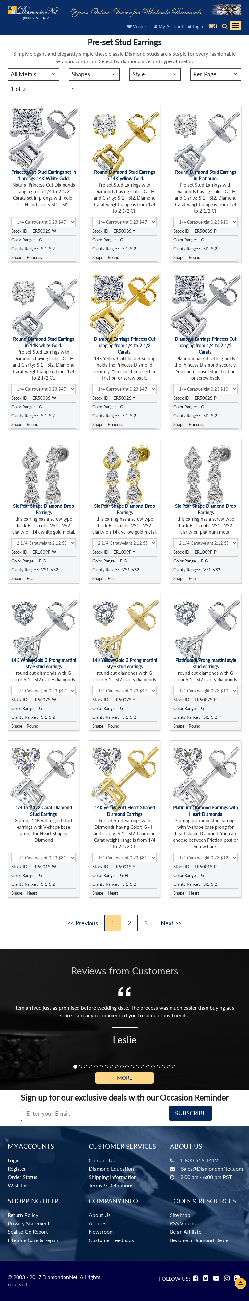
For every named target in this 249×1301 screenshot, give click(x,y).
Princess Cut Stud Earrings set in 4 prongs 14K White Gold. (43, 175)
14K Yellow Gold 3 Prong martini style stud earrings (124, 663)
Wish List (18, 1185)
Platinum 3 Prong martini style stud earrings (205, 663)
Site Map (180, 1215)
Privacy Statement (29, 1223)
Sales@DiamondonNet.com (212, 1168)
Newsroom (101, 1232)
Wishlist (138, 26)
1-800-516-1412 (199, 1160)
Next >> (171, 923)
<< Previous (82, 923)
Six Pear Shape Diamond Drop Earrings (43, 509)
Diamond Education (111, 1168)
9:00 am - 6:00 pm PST (206, 1177)
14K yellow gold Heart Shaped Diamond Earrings (124, 811)
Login (195, 26)
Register (17, 1168)
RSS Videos (183, 1223)
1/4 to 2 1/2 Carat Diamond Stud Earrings (43, 811)
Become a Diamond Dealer (200, 1240)
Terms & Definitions (111, 1185)
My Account (168, 26)
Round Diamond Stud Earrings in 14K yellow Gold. (124, 175)
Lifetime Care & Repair (33, 1240)
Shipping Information (113, 1177)
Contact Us (102, 1160)
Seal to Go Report (28, 1232)
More (124, 1077)
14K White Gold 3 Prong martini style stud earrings (43, 663)
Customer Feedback (111, 1240)
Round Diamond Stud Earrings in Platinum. (205, 175)
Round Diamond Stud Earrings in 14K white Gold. (43, 342)
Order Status (22, 1177)
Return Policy (23, 1215)
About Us (100, 1215)
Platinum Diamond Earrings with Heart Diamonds (205, 811)
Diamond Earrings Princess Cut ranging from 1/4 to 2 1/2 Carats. (124, 345)
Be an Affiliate (185, 1232)
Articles (97, 1223)
